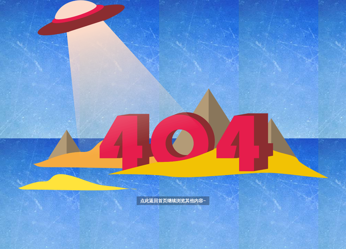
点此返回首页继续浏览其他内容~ (173, 200)
